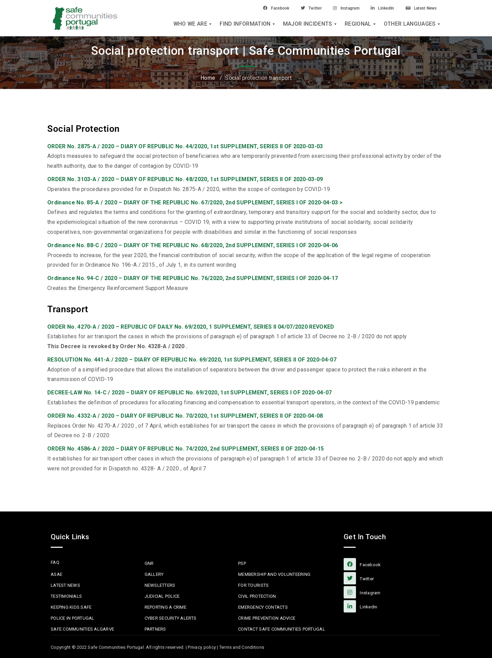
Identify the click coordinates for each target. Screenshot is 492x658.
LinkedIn (373, 8)
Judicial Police (162, 596)
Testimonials (66, 596)
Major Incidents (310, 24)
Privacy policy (202, 647)
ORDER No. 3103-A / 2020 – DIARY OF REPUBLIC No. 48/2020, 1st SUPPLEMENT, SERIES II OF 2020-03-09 (185, 179)
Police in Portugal (73, 618)
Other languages (412, 24)
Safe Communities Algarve (82, 629)
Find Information (248, 24)
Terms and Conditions (241, 647)
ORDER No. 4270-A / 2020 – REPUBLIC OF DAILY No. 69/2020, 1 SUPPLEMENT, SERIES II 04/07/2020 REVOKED (190, 327)
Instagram (332, 8)
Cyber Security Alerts (170, 618)
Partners (155, 629)
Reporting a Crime (165, 607)
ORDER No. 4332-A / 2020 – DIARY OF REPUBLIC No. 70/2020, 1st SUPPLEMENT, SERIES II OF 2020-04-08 (185, 416)
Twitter (292, 8)
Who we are (193, 24)
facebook (362, 564)
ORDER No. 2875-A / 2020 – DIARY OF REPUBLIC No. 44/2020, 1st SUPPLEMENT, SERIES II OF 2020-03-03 (185, 146)
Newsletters (160, 585)
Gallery (154, 574)
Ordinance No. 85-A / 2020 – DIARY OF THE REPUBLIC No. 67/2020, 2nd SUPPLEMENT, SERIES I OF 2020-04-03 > (195, 202)
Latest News (417, 8)
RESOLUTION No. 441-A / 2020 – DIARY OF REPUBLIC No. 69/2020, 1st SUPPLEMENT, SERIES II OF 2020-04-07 (191, 359)
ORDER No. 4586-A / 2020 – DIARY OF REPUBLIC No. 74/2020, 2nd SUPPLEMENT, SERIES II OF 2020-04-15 (185, 448)
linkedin (360, 606)
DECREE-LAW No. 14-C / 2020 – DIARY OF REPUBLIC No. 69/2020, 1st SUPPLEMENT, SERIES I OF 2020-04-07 (189, 392)
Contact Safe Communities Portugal (281, 629)
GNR (149, 563)
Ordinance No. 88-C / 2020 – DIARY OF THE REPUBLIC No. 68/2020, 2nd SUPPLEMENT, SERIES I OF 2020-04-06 (192, 245)
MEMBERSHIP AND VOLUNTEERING (274, 574)
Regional (361, 24)
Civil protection (257, 596)
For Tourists (253, 585)
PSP (242, 563)
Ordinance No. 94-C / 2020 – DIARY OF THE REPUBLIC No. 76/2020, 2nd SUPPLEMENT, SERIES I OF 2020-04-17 (192, 278)
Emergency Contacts (263, 607)
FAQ (55, 562)
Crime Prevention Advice (266, 618)
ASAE (56, 574)
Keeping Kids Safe (71, 607)
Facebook (253, 8)
